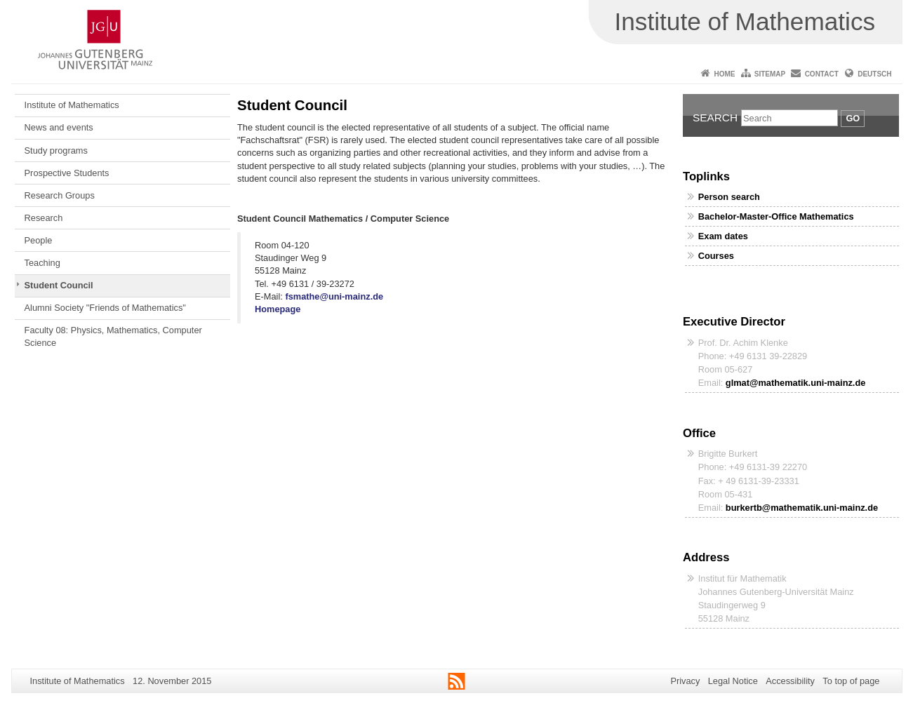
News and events (59, 127)
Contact (822, 74)
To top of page (850, 681)
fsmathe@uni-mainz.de (334, 296)
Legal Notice (733, 681)
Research (44, 218)
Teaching (42, 262)
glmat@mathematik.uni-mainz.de (796, 382)
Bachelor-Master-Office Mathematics (776, 216)
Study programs (56, 150)
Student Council (59, 285)
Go (853, 118)
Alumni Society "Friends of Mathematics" (105, 307)
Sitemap (769, 74)
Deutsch (874, 74)
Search (715, 117)
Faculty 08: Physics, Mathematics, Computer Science (113, 336)
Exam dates (723, 236)
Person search (729, 197)
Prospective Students (67, 173)
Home (724, 74)
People (39, 240)
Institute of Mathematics (72, 105)
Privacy (685, 681)
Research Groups (60, 195)
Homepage (277, 309)
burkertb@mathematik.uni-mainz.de (802, 507)
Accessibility (790, 681)
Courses (716, 255)
